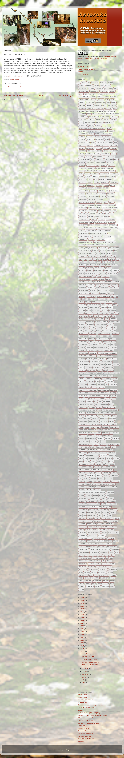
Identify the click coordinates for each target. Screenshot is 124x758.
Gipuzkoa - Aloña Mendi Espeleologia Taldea (92, 715)
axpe (92, 159)
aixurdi (93, 97)
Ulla (111, 558)
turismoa (82, 544)
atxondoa (106, 151)
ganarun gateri (112, 265)
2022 (82, 609)
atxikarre (91, 151)
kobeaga (116, 364)
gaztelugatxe (112, 273)
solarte (90, 521)
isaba (107, 319)
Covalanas (82, 199)
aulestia (88, 156)
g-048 (80, 259)
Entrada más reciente (13, 95)
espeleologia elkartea (98, 233)
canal (95, 193)
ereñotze (111, 222)
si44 (84, 515)
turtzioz (90, 544)
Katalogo (92, 356)
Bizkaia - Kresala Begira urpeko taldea (90, 705)
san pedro (105, 504)
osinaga (116, 458)
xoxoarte (87, 578)
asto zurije (99, 139)
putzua (112, 484)
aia (98, 94)
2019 (82, 617)
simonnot (82, 518)
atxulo (81, 154)
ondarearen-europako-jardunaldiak (101, 453)
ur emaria (97, 561)
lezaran (113, 396)
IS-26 (100, 316)
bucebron (91, 185)
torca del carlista (85, 538)
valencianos (83, 575)
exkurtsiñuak (103, 248)
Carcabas (110, 193)
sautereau (91, 512)
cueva (106, 202)
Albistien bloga (83, 66)
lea (106, 384)
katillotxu (109, 356)
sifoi (100, 515)
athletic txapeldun (101, 145)
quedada (90, 487)
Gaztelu (103, 273)
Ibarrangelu (87, 299)
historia (103, 293)
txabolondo (98, 544)
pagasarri (82, 467)
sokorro (82, 521)
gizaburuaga (99, 282)
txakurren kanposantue (88, 547)
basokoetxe (100, 168)
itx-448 (98, 327)
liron (114, 398)
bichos (90, 179)
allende (101, 100)
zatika (81, 581)
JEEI (114, 330)
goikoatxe (82, 285)
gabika (87, 262)
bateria (81, 171)
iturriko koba (114, 322)
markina (82, 416)
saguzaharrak (95, 498)
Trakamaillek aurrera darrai (90, 659)
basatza (104, 165)
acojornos (108, 88)
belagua (96, 174)
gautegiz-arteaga (91, 273)
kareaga (90, 350)
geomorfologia (84, 279)
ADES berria (94, 91)
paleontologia (84, 470)
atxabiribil (113, 145)
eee (99, 213)
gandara (82, 268)
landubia (114, 379)
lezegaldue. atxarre (96, 398)
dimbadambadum (111, 208)
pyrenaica (82, 487)
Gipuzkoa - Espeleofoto (85, 720)
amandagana (100, 102)
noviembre (85, 668)
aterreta (82, 145)
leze (86, 398)
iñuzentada (96, 310)
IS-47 (84, 319)
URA (103, 561)
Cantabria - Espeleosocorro (87, 707)
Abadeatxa (95, 82)
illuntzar (82, 305)
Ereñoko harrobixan (88, 656)
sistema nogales (107, 518)
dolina (100, 211)
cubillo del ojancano (87, 202)
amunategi (98, 105)
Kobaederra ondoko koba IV (89, 364)
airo (116, 94)
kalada (112, 339)
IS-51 (102, 319)
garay (103, 268)
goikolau (99, 285)
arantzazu (114, 117)
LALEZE (110, 376)
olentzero (83, 450)
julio (83, 680)
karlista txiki (108, 350)
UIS (107, 558)
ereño (91, 222)
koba (95, 359)
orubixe (109, 458)
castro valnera (93, 196)
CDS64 (80, 710)
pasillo (110, 470)
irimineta (112, 310)
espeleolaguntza (104, 230)
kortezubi (82, 370)
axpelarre (99, 159)
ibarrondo (104, 299)
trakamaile (91, 541)
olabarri (100, 447)
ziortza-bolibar (103, 584)
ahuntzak (92, 94)
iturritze (82, 324)
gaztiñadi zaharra (85, 276)
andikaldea (112, 105)
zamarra (95, 578)
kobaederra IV (107, 361)
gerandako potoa (98, 279)
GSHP (97, 287)
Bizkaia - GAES (83, 702)
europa (81, 245)
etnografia (83, 239)
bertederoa (110, 176)
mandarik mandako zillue (88, 410)
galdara (90, 265)
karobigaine (83, 353)
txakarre (108, 544)
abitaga (107, 85)
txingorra (115, 549)
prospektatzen (84, 484)
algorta (94, 100)
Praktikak (106, 481)
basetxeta (111, 165)
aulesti (81, 156)
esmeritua (113, 228)
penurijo (82, 475)
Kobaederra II (84, 361)
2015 (82, 629)
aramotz (116, 114)
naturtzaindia (84, 441)
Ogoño (96, 444)
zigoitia (88, 584)
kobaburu (102, 359)
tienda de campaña (93, 532)
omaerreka (83, 453)
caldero (82, 193)
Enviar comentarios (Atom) (21, 100)
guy (111, 287)
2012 (82, 637)
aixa (87, 97)
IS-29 (113, 316)
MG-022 (81, 427)
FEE (115, 250)
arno (97, 131)
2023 (82, 606)
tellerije (102, 529)
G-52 (117, 259)
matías (100, 416)
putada (93, 484)
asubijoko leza (84, 142)
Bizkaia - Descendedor (85, 700)
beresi (81, 176)
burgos (106, 185)
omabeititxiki (107, 450)
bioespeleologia (105, 179)
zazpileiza (88, 581)
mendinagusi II (94, 421)
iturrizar (90, 324)
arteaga (82, 137)
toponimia (101, 535)
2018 (82, 620)
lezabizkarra (83, 396)
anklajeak (100, 108)
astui (112, 139)
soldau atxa (98, 521)
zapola (111, 578)
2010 (82, 643)
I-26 (80, 299)
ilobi (103, 305)
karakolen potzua (101, 347)
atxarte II (113, 148)
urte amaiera (93, 569)
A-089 (88, 82)
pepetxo (99, 475)
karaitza (89, 347)
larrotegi (109, 381)
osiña (81, 461)
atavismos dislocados (104, 142)
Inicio (41, 95)
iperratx (105, 310)
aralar (108, 114)
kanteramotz (95, 344)
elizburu (91, 216)
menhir (111, 421)
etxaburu (91, 239)
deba (105, 205)
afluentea (104, 91)
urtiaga (87, 572)
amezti (113, 102)
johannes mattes (104, 333)
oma (100, 450)
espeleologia (84, 233)
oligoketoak (92, 450)
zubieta (97, 586)
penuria (114, 473)
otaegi (99, 461)
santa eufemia (96, 507)
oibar (117, 444)
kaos (113, 344)
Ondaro (81, 455)
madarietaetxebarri (86, 404)
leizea (88, 387)
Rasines (88, 490)
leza (117, 393)
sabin (107, 495)
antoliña (82, 111)
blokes (90, 182)
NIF (99, 441)
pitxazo (101, 478)
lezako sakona (95, 396)
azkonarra (109, 159)
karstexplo (81, 725)
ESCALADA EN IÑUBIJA (90, 665)
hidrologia (95, 293)
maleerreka (83, 407)
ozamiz (112, 464)
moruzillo (97, 433)
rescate (89, 495)
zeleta (112, 581)
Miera (99, 427)
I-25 (117, 296)
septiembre (86, 674)
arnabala (90, 131)
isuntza (105, 322)
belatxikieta (104, 174)
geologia (105, 276)
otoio (111, 461)
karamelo (82, 350)
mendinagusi (83, 421)
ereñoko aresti (101, 222)
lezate (81, 398)
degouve (112, 205)
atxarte (106, 148)
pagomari (97, 467)
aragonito (96, 114)
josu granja (83, 339)
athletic (90, 145)
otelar (105, 461)
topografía (92, 535)
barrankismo (100, 162)
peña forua (91, 475)
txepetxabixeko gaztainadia (100, 549)
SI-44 (80, 515)
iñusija (88, 310)
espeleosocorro (85, 236)
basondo (109, 168)
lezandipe (105, 396)
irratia (81, 313)
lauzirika (100, 384)
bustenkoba (104, 188)
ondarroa (103, 455)
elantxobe (82, 216)
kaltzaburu (83, 342)
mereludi (107, 424)
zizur (112, 584)
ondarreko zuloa (92, 455)
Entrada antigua (66, 95)
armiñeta (82, 131)
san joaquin (111, 501)
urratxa (112, 564)
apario (106, 111)
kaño (102, 344)
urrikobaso (83, 569)
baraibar (82, 162)
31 (79, 82)
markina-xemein (91, 416)
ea (88, 213)
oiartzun (111, 444)
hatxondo (93, 290)
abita (102, 85)
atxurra (97, 154)
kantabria (98, 342)
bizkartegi (82, 182)
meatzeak (87, 418)
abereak (89, 85)
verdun (113, 575)
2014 (82, 631)
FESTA (98, 253)
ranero (81, 490)
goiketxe (116, 282)
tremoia (109, 541)
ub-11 (85, 555)
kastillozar (83, 356)
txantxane (102, 547)
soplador (114, 521)
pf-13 (80, 478)
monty (90, 433)
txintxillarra (84, 552)
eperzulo (101, 219)
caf (107, 191)
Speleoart (81, 71)
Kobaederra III (95, 361)
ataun (93, 142)
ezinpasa (95, 250)
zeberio (106, 581)
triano (115, 541)
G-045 (113, 256)
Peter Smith (114, 475)
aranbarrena (94, 117)
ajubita (99, 97)
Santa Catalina (84, 507)
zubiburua (90, 586)
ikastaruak (110, 302)
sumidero (100, 524)
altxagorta (90, 102)
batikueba (88, 171)
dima (102, 208)
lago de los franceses (87, 376)
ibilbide (81, 302)
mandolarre (90, 413)
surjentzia (83, 527)
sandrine (113, 504)
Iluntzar (109, 305)
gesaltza (82, 282)
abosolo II (99, 88)
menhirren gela (84, 424)
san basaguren (91, 501)
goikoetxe (91, 285)
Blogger (68, 750)
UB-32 (95, 555)
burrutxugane (84, 188)
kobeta (81, 367)
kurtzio (90, 373)
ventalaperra (104, 575)
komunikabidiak (98, 367)
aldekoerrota (84, 100)
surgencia (109, 524)
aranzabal (82, 119)
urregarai (82, 566)
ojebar (86, 447)
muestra (105, 433)
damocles (98, 205)
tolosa (104, 532)
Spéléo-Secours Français (86, 738)
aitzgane (82, 97)
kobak (102, 364)
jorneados (83, 336)
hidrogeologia (84, 293)
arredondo (83, 134)
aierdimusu (104, 94)
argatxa (114, 119)
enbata (106, 216)
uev (113, 555)
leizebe (94, 387)
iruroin (95, 313)
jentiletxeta (83, 333)
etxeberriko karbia (86, 242)
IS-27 (105, 316)
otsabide (98, 464)
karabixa (82, 347)
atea (115, 142)
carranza (82, 196)
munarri (91, 436)
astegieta (90, 139)
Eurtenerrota (101, 245)
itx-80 (104, 327)
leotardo (88, 393)
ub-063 (117, 552)
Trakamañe (101, 541)
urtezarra (103, 569)
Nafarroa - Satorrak (84, 736)
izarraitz (87, 330)
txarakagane (112, 547)
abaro (110, 82)
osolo (93, 461)
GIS (92, 282)
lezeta (108, 398)
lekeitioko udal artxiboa (88, 390)
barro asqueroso (93, 165)
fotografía (83, 256)
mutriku (100, 438)
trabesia (111, 538)
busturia (93, 191)
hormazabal (91, 296)
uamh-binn (104, 552)
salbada (110, 498)
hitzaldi (110, 293)
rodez (101, 495)
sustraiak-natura (94, 527)
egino (107, 213)
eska (80, 228)
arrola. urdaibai (101, 134)
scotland (105, 512)
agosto (84, 677)
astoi (107, 139)
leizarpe (82, 387)
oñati (81, 458)
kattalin (82, 359)
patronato (106, 473)
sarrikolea (103, 510)
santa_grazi (106, 507)
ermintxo (97, 225)
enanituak (99, 216)
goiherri (108, 282)
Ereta (91, 225)
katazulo (100, 356)
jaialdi (98, 330)
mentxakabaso (97, 424)
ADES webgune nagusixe (86, 69)
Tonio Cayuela (113, 532)
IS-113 (91, 316)
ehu (112, 213)
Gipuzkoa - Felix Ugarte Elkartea (88, 723)
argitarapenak (89, 122)
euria (114, 242)
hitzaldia (82, 296)
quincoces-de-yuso (102, 487)
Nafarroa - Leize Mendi (85, 733)
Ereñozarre (83, 225)
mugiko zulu (114, 433)
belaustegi (114, 174)
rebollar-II (96, 490)
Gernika (109, 279)
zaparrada (104, 578)
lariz (97, 381)
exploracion (114, 248)
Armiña (109, 128)
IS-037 (101, 313)
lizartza (82, 401)
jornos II (98, 336)
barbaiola (90, 162)
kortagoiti (109, 367)
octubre (84, 671)
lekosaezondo (103, 390)
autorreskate (98, 156)
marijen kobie (110, 413)
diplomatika (83, 211)
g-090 (100, 259)
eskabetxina (87, 228)
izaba (80, 330)
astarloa (82, 139)
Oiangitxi (103, 444)
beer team (87, 174)
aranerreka (104, 117)
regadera (110, 492)
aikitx (112, 94)
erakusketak (83, 222)
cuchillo (99, 202)
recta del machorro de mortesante (92, 492)
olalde (107, 447)
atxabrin (82, 148)
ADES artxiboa (84, 91)
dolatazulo (93, 211)
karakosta (113, 347)
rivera (95, 495)
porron (89, 481)
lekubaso (113, 390)
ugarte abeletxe (98, 558)
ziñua (94, 584)
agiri (86, 94)
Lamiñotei (97, 379)
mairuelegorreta (101, 404)
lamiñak (81, 379)
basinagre (82, 168)
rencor (81, 495)
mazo (80, 418)
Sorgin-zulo (91, 524)
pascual (103, 470)
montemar (82, 433)
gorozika (91, 287)
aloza (112, 100)
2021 (82, 612)
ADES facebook (83, 74)
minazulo (105, 427)
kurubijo (97, 373)
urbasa (108, 561)
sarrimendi (113, 510)
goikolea (107, 285)
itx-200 (93, 327)
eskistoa (105, 228)
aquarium (82, 114)
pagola (90, 467)
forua (109, 253)
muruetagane (91, 438)
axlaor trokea (84, 159)
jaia (93, 330)
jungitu (92, 339)
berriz (102, 176)
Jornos (90, 336)
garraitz (107, 270)
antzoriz (100, 111)
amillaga (82, 105)
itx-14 (87, 327)
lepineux (96, 393)
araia (103, 114)
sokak (117, 518)
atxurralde (105, 154)
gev (88, 282)
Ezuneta (103, 250)
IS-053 (106, 313)
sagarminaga (83, 498)
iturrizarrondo (101, 324)
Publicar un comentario (14, 87)
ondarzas (112, 455)
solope (106, 521)
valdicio (110, 572)
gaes (104, 262)
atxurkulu (89, 154)
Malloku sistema (109, 407)
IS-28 (109, 316)
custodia (82, 205)
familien (110, 250)
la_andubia (115, 373)
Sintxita (97, 518)
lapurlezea (90, 381)
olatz (113, 447)
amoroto (89, 105)
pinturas (93, 478)
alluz (107, 100)
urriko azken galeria (104, 566)
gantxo (96, 268)
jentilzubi (92, 333)
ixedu (115, 327)
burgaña (99, 185)
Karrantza (93, 353)
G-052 (85, 259)
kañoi (108, 344)
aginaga (112, 91)
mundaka (99, 436)
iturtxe (110, 324)
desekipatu (83, 208)
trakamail (82, 541)
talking (87, 529)
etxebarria (101, 239)
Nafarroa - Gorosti (84, 731)
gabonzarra (96, 262)
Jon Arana (115, 333)
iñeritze (104, 307)
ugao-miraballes (85, 558)
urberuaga (83, 564)
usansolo (102, 572)
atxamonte (90, 148)
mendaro (95, 418)
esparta (82, 230)
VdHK (96, 575)
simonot (90, 518)
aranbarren (83, 117)
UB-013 (111, 552)
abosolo (91, 88)
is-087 (80, 316)
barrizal (82, 165)
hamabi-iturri (83, 290)
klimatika (89, 359)
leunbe (112, 393)
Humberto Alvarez (103, 296)
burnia (112, 185)
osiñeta (87, 461)
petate (106, 475)
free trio (101, 256)
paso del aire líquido (86, 473)
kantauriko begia (109, 342)
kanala (90, 342)
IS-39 (80, 319)
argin (81, 122)
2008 (82, 648)
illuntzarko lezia (93, 305)
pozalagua (97, 481)
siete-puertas (92, 515)
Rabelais (114, 487)
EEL (103, 213)
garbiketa (82, 270)
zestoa (81, 584)
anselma (108, 108)
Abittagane (83, 88)
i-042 (112, 296)
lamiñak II (89, 379)
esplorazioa (97, 236)
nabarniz (115, 438)
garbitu (90, 270)
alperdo (82, 102)
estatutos (107, 236)
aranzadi (91, 119)
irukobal (88, 313)
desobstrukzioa (94, 208)
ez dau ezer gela (85, 250)
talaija (81, 529)
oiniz (80, 447)
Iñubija (12, 79)
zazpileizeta (97, 581)
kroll (99, 370)
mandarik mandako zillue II (108, 410)
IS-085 (117, 313)
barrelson (110, 162)
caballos (101, 191)
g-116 (105, 259)
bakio (116, 159)
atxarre (99, 148)
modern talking (108, 430)
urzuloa (94, 572)
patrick (98, 473)
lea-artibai (113, 384)
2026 (82, 597)
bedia (81, 174)
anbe (105, 105)
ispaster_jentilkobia (86, 322)
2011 (82, 640)
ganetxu (89, 268)
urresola (91, 566)
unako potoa (83, 561)
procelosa (115, 481)
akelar (106, 97)
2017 (82, 623)
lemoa (81, 393)
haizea (116, 287)
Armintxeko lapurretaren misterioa (92, 128)
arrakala (103, 131)
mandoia (82, 413)
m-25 (100, 401)
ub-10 (80, 555)
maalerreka (107, 401)
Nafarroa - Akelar (83, 728)
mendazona (104, 418)
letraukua (104, 393)
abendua (82, 85)
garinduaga (98, 270)
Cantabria (102, 193)
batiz (95, 171)
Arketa (91, 125)
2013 (82, 634)
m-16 (95, 401)
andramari (91, 108)
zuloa (112, 586)
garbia (108, 268)
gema (99, 276)
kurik (105, 370)
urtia (81, 572)
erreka (105, 225)
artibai (97, 137)
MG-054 (93, 427)
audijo (113, 154)
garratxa (115, 270)
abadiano (103, 82)
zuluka (81, 589)
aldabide (113, 97)
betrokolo (83, 179)
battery (102, 171)
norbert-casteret (85, 444)
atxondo (99, 151)
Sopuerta (82, 524)
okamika (93, 447)
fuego (108, 256)
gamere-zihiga (100, 265)
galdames (82, 265)
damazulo (90, 205)
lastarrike (92, 384)
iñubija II (82, 310)
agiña (81, 94)
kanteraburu (84, 344)
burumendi (95, 188)
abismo (96, 85)
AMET (108, 102)
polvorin (82, 481)
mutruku (108, 438)
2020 (82, 614)
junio (84, 682)
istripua (98, 322)
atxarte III (82, 151)
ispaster (17, 79)
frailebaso (92, 256)
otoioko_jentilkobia (86, 464)
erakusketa (110, 219)
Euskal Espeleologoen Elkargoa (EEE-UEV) (92, 713)
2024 (82, 603)
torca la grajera (100, 538)
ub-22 (90, 555)
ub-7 (109, 555)
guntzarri (104, 287)
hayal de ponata (104, 290)
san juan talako (84, 504)
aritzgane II (109, 122)
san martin (96, 504)
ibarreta (96, 299)
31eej (83, 82)
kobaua (109, 364)
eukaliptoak (106, 242)
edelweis (93, 213)
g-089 (95, 259)
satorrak (82, 512)
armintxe (98, 125)
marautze (100, 413)
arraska (111, 131)
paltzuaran (95, 470)
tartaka (94, 529)
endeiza (94, 219)
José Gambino (107, 336)
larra (102, 381)
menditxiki (104, 421)
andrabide (82, 108)
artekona (89, 137)
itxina (110, 327)
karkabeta (98, 350)
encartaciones (84, 219)
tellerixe (110, 529)
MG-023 (87, 427)
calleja (89, 193)
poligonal (108, 478)
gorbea (115, 285)
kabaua (106, 339)
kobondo (88, 367)
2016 (82, 626)
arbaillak (99, 119)
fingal (103, 253)
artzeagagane (106, 137)
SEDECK (113, 512)
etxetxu (97, 242)
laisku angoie (102, 376)
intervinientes (94, 307)
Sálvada (82, 501)
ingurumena (83, 307)
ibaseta (112, 299)
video (81, 578)
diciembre (85, 654)
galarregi (110, 262)
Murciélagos (108, 436)
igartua (88, 302)
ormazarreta (93, 458)
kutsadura (106, 373)
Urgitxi (104, 564)
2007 (82, 651)
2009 (82, 646)
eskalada (97, 228)
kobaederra (111, 359)
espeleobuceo (91, 230)
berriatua (95, 176)
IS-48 (89, 319)
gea (94, 276)
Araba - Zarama (83, 695)
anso (114, 108)
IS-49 (93, 319)
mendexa (112, 418)
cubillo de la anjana (95, 199)
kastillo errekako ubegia (107, 353)
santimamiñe (93, 510)
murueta (82, 438)
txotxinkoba (94, 552)
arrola (91, 134)
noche (103, 441)
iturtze (81, 327)
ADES (89, 57)
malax (111, 404)
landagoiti (106, 379)
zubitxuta (105, 586)
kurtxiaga (82, 373)
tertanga (82, 532)
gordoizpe (82, 287)
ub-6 (104, 555)
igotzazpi (101, 302)
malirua (92, 407)
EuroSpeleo (89, 245)
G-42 (109, 259)
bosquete (82, 185)
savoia (98, 512)
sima (110, 515)
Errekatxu (113, 225)
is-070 (112, 313)
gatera (81, 273)
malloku (99, 407)
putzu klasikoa (103, 484)
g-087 (90, 259)
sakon (104, 498)
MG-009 (114, 424)
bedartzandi (110, 171)
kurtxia (111, 370)
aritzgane (100, 122)
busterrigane (84, 191)
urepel (98, 564)
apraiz (112, 111)
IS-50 (97, 319)
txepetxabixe (83, 549)
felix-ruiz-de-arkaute (87, 253)
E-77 (80, 213)
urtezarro (113, 569)
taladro (114, 527)
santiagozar (83, 510)
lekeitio (101, 387)
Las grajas (83, 384)
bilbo (96, 179)
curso (111, 202)
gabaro (81, 262)
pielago (86, 478)
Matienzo (107, 416)
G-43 (113, 259)
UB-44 (100, 555)
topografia (83, 535)
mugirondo (83, 436)
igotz (94, 302)
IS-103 (86, 316)
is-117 (96, 316)
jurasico (99, 339)
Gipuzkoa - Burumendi (85, 718)
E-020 (114, 211)
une (90, 561)
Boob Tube (113, 182)
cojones (111, 196)
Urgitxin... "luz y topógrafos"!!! (91, 662)
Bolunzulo (105, 182)
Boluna (96, 182)
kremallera (91, 370)
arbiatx (106, 119)
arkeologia (83, 125)
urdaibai (91, 564)
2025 (82, 600)
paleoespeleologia (109, 467)
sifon (105, 515)
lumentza (89, 401)
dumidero (107, 211)
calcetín (113, 191)
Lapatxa (81, 381)
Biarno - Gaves (83, 697)
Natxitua (93, 441)
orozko (102, 458)
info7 (115, 305)
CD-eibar (103, 196)
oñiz (85, 458)
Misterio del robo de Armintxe (90, 430)
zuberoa (82, 586)
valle (91, 575)
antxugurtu (90, 111)
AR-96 (89, 114)
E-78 (84, 213)
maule (114, 416)
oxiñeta (105, 464)
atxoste (115, 151)
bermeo (87, 176)
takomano (105, 527)
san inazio (102, 501)
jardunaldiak (107, 330)
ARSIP (110, 134)
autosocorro (110, 156)
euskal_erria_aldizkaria (88, 248)
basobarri (91, 168)
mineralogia (114, 427)
